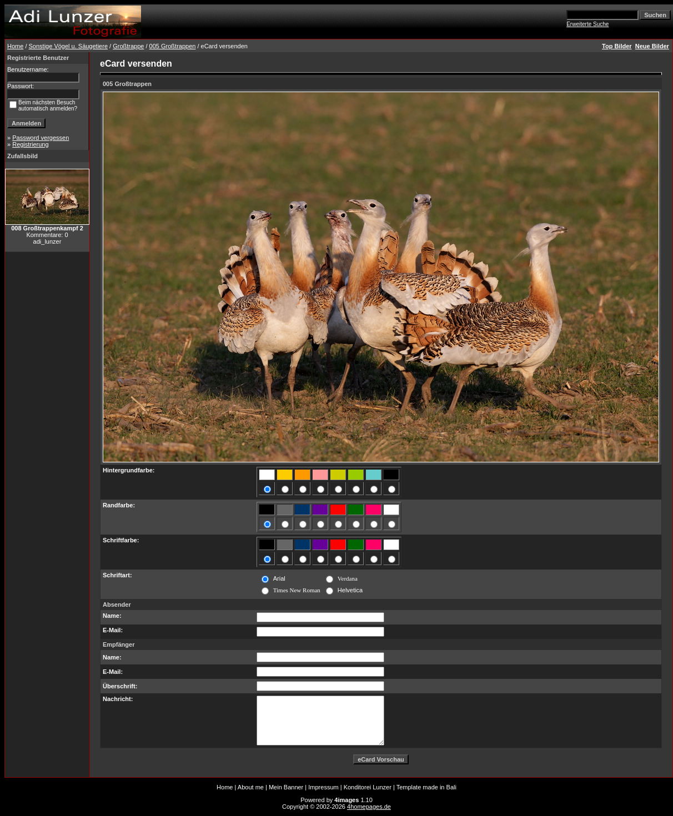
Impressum (323, 787)
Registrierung (30, 144)
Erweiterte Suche (587, 24)
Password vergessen (40, 137)
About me (251, 787)
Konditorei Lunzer (367, 787)
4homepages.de (369, 806)
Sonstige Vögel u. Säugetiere (68, 46)
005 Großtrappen (172, 46)
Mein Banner (286, 787)
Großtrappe (128, 46)
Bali (451, 787)
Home (15, 46)
